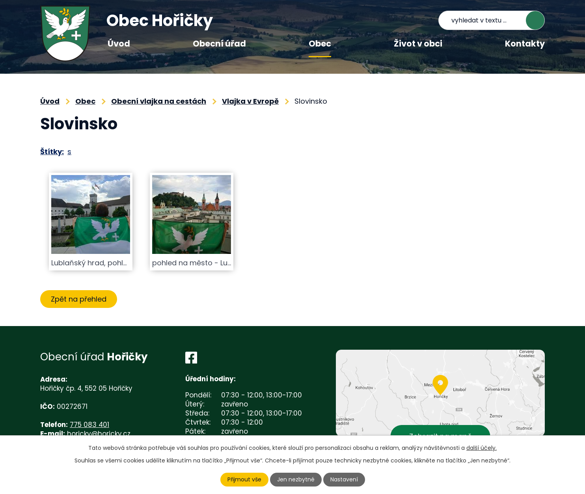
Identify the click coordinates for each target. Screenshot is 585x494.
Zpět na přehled (78, 299)
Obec (320, 43)
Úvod (119, 43)
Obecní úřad (219, 43)
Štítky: (52, 152)
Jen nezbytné (296, 479)
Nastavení (344, 479)
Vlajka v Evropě (250, 101)
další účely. (481, 448)
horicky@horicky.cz (98, 433)
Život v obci (418, 43)
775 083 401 (89, 424)
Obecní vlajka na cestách (158, 101)
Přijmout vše (244, 479)
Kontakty (525, 43)
